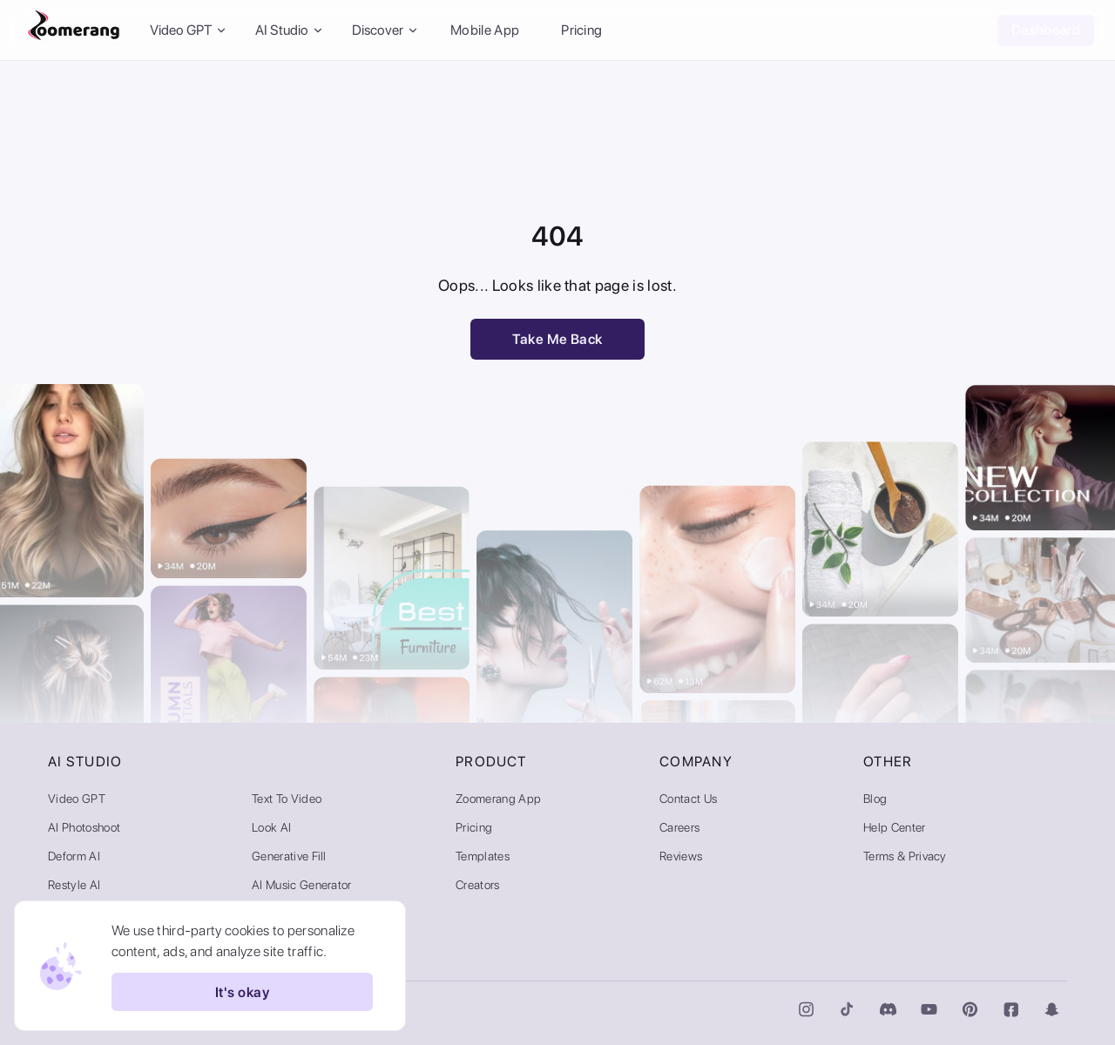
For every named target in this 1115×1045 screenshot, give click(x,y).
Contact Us (688, 799)
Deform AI (74, 856)
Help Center (894, 827)
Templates (483, 856)
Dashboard (1045, 30)
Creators (478, 885)
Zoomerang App (498, 799)
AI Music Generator (302, 885)
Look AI (271, 827)
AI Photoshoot (84, 827)
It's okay (242, 992)
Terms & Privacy (905, 856)
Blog (875, 799)
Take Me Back (557, 339)
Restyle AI (74, 885)
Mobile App (484, 30)
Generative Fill (289, 856)
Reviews (680, 856)
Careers (679, 827)
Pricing (581, 30)
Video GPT (76, 799)
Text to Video (286, 799)
